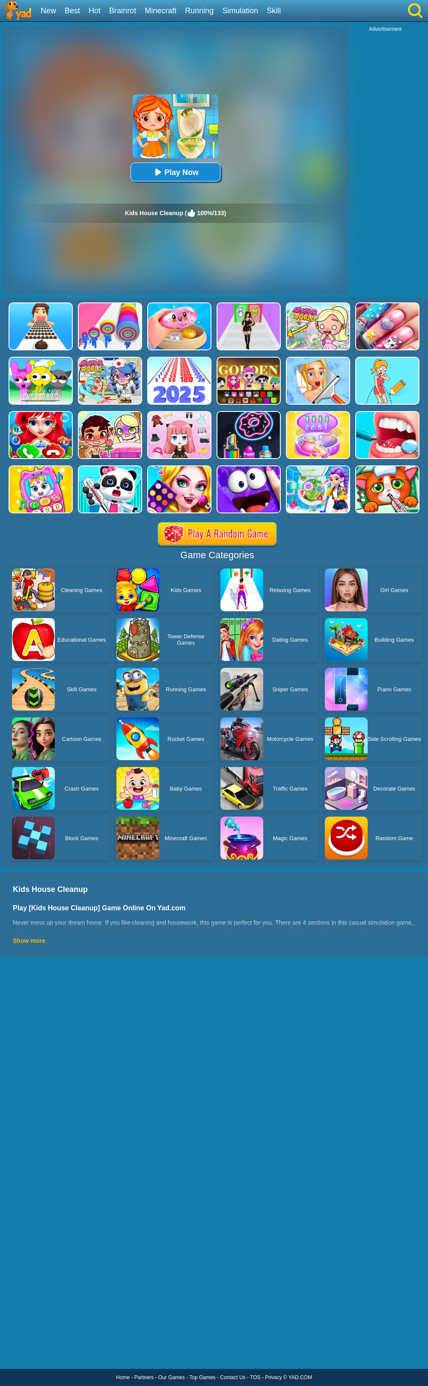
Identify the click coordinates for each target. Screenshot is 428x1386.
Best (72, 10)
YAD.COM (300, 1377)
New (48, 10)
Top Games (202, 1377)
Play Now (175, 172)
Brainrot (122, 10)
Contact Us (232, 1377)
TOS (255, 1377)
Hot (95, 10)
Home (123, 1377)
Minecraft (160, 10)
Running (199, 10)
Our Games (171, 1377)
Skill (274, 10)
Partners (144, 1377)
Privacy (273, 1377)
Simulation (240, 10)
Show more (29, 940)
